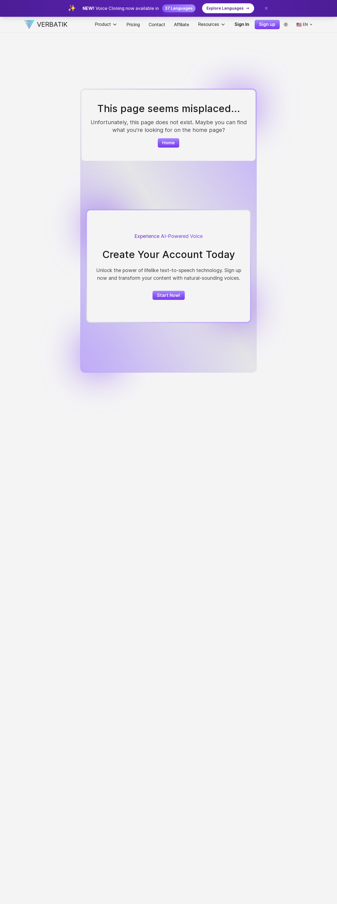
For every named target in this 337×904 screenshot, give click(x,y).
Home (168, 142)
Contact (157, 24)
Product (106, 24)
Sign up (267, 24)
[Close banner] (266, 8)
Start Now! (168, 295)
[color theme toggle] (286, 24)
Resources (212, 24)
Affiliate (181, 24)
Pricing (133, 24)
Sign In (242, 24)
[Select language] (305, 24)
